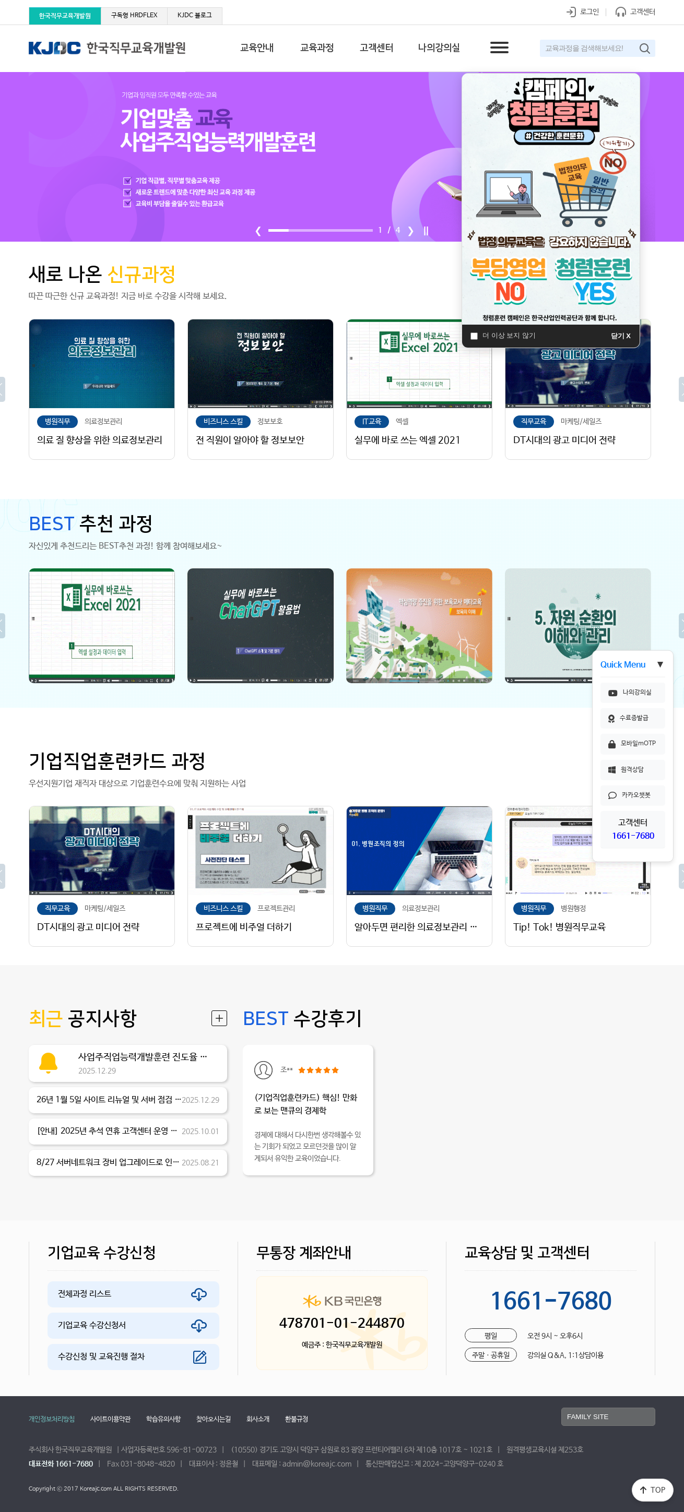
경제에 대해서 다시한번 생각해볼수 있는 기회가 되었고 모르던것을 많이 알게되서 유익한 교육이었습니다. (307, 1147)
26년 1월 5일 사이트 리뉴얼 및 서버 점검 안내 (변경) (109, 1100)
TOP (652, 1490)
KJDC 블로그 (195, 15)
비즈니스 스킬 (223, 422)
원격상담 (626, 770)
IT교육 (371, 422)
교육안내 (257, 48)
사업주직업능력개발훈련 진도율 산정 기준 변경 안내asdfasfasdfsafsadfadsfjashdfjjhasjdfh (146, 1057)
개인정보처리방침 (52, 1419)
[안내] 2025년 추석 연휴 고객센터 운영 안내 (109, 1131)
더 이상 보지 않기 (503, 335)
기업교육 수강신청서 (92, 1325)
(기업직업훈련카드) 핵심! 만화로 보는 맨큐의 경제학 (305, 1104)
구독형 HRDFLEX (134, 15)
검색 (644, 48)
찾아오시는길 (213, 1419)
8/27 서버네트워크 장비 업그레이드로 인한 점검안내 (109, 1163)
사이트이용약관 (110, 1419)
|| (426, 230)
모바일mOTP (632, 744)
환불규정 (296, 1419)
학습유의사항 (163, 1419)
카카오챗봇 (629, 795)
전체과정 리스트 (84, 1294)
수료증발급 (628, 719)
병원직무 (57, 422)
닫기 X (621, 336)
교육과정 (317, 48)
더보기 (219, 1018)
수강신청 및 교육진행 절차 (101, 1357)
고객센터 (633, 12)
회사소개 (257, 1419)
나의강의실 (630, 692)
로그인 (580, 12)
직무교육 (533, 422)
